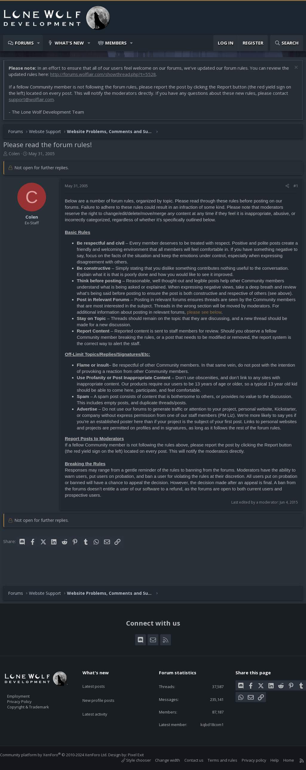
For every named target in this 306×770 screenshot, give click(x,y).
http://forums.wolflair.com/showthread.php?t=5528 (114, 77)
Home (282, 760)
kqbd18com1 (207, 724)
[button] (38, 43)
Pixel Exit (142, 754)
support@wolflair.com (34, 102)
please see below (215, 321)
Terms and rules (216, 760)
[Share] (284, 188)
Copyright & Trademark (37, 699)
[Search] (286, 43)
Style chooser (130, 760)
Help (268, 760)
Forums (24, 43)
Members (116, 43)
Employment (26, 686)
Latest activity (100, 697)
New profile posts (104, 685)
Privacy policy (248, 760)
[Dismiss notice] (292, 71)
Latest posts (98, 674)
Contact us (188, 760)
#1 (292, 188)
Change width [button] (161, 760)
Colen (17, 156)
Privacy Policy (27, 692)
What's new (69, 43)
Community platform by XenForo (59, 754)
